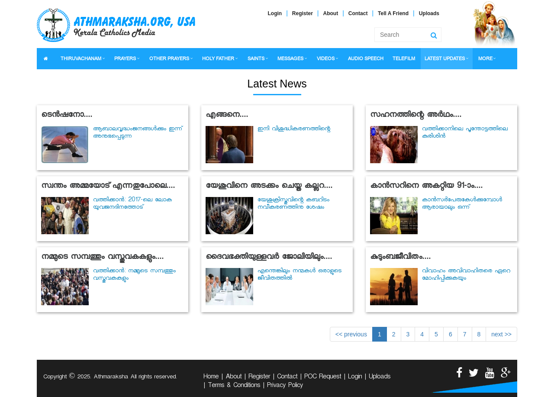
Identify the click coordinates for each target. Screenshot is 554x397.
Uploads (429, 13)
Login (275, 13)
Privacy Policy (285, 386)
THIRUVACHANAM (81, 58)
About (330, 13)
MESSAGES (290, 58)
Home (211, 377)
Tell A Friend (393, 13)
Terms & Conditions (234, 386)
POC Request (322, 377)
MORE (485, 58)
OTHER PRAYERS (169, 58)
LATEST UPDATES (445, 58)
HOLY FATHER (218, 58)
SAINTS (256, 58)
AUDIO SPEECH (365, 58)
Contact (358, 13)
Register (302, 13)
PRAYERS (125, 58)
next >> (501, 334)
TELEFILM (404, 58)
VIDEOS (326, 58)
